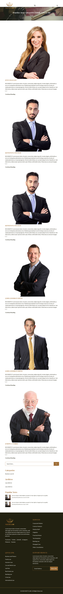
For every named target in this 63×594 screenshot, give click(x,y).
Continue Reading (10, 94)
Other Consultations (38, 547)
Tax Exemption (36, 538)
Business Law (8, 473)
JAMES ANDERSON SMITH (13, 298)
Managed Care (36, 544)
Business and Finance (10, 556)
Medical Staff (36, 529)
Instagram (24, 539)
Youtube (13, 541)
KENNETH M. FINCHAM (13, 153)
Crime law (7, 577)
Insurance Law (9, 562)
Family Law (8, 559)
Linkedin (19, 539)
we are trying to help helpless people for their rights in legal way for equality (30, 495)
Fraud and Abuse (37, 535)
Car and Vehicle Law (10, 565)
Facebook (8, 539)
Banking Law (36, 541)
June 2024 (8, 486)
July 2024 (7, 482)
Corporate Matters (38, 523)
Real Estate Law (9, 571)
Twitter (14, 539)
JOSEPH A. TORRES (11, 443)
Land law (7, 568)
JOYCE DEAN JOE (10, 80)
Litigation (35, 532)
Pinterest (7, 541)
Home (31, 15)
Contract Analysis (37, 526)
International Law (9, 580)
